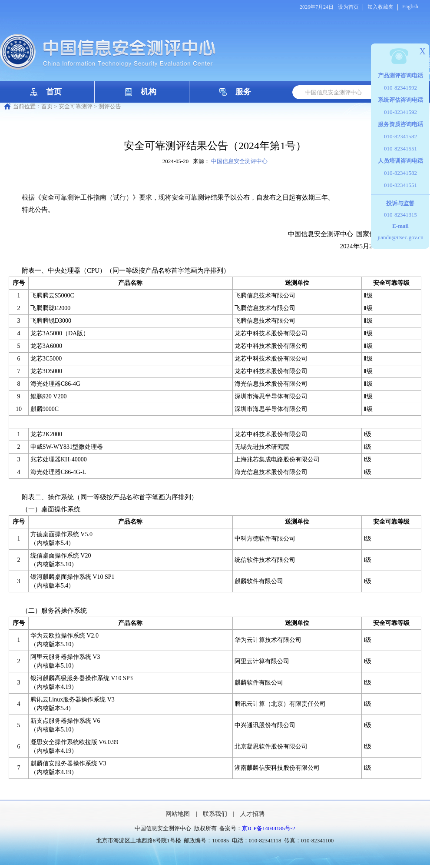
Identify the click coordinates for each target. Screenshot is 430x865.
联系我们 (215, 814)
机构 (148, 91)
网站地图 (177, 814)
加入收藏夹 (380, 7)
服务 (243, 91)
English (410, 6)
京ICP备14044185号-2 (268, 828)
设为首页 (348, 7)
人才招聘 (252, 814)
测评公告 (110, 106)
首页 (54, 91)
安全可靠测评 (76, 106)
